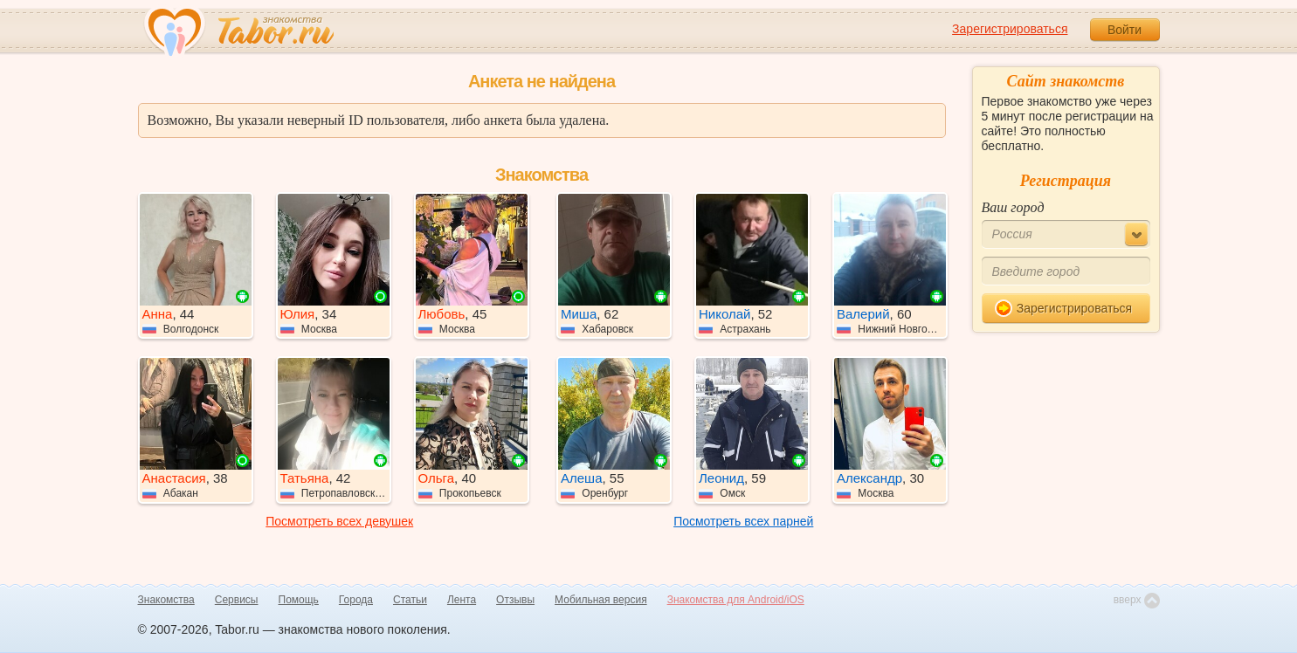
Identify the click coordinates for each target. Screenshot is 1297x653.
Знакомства (166, 600)
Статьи (410, 600)
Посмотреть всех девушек (339, 521)
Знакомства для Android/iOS (735, 600)
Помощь (299, 600)
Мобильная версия (601, 600)
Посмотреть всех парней (743, 521)
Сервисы (237, 600)
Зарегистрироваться (1009, 29)
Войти (1124, 30)
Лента (461, 600)
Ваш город (1013, 207)
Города (356, 600)
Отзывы (515, 600)
